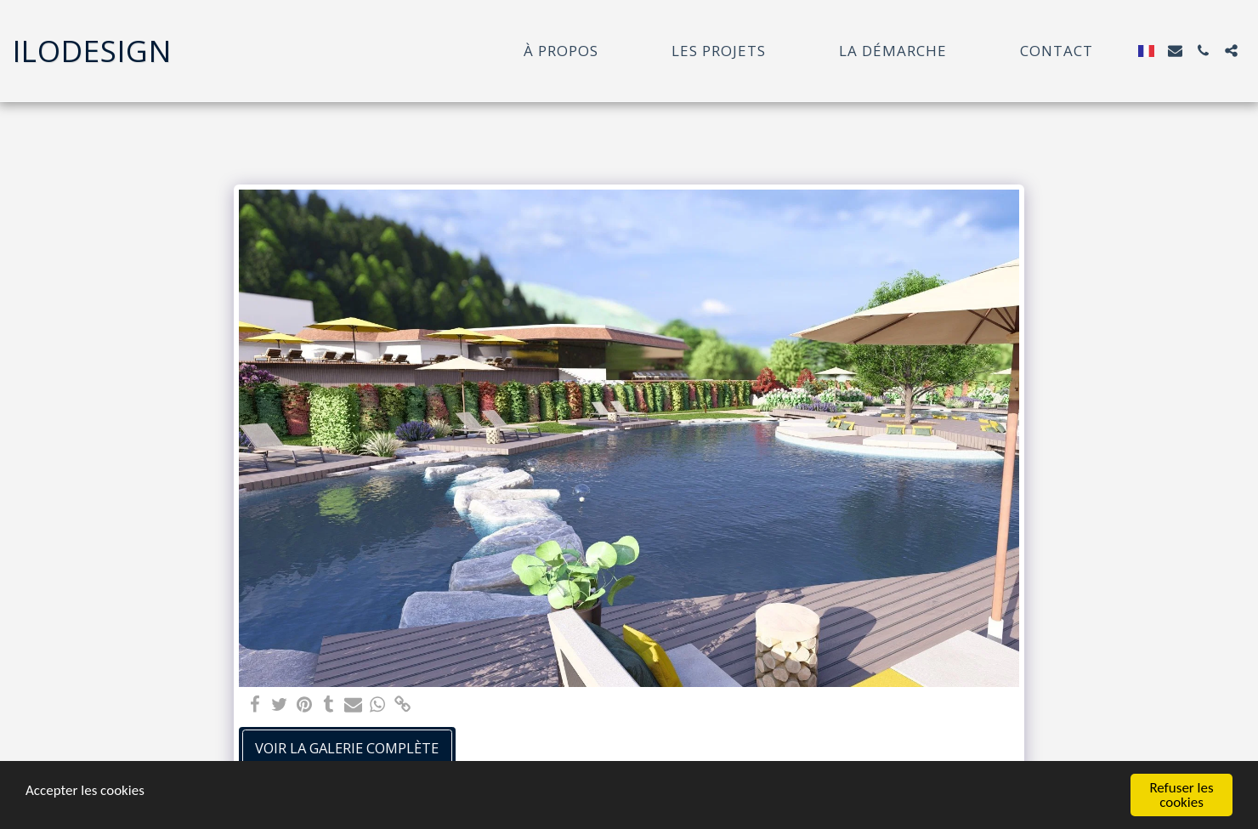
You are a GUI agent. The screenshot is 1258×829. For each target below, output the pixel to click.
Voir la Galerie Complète (347, 748)
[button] (1175, 50)
